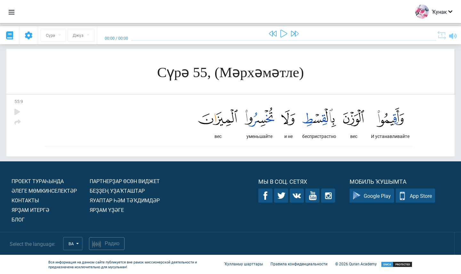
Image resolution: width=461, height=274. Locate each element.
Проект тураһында (38, 181)
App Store (415, 196)
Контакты (25, 200)
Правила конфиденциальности (299, 263)
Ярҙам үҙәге (107, 209)
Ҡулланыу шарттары (243, 263)
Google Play (372, 196)
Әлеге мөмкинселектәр (44, 190)
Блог (18, 219)
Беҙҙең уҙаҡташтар (117, 190)
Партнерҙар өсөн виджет (125, 181)
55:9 (18, 101)
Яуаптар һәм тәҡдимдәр (125, 200)
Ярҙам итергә (30, 209)
